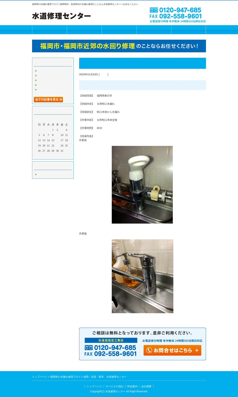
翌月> (59, 155)
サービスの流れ (84, 29)
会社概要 (154, 29)
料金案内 (119, 29)
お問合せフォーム (188, 29)
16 (57, 140)
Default (103, 74)
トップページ (49, 29)
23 (57, 145)
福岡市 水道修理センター (53, 70)
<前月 (46, 155)
